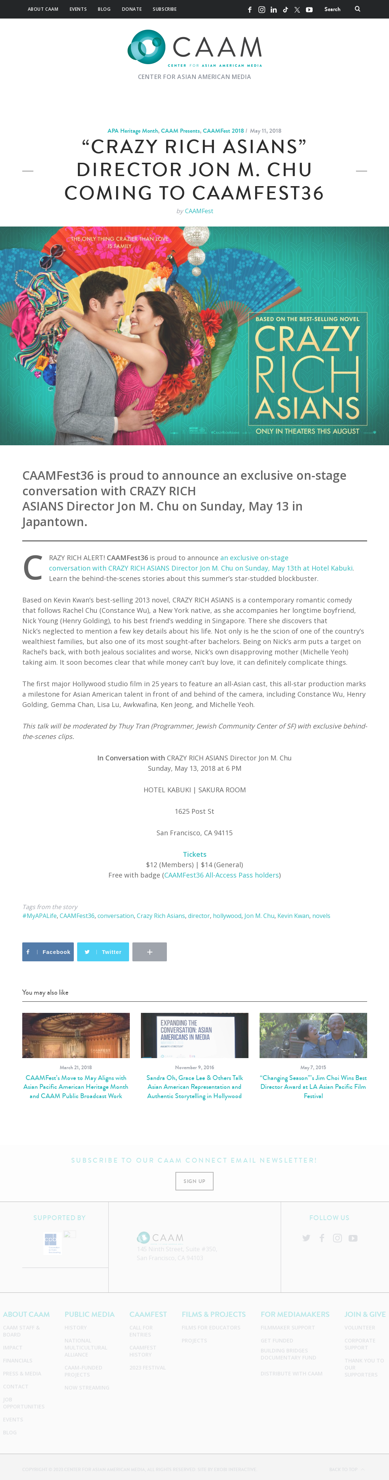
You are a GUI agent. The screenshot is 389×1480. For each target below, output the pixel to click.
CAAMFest (199, 211)
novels (321, 916)
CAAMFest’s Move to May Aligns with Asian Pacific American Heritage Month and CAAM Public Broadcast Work (75, 1086)
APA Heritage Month (133, 131)
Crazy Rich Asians (161, 916)
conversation (116, 916)
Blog (104, 9)
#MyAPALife (39, 916)
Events (78, 9)
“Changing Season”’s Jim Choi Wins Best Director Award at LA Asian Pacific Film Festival (313, 1086)
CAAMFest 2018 (223, 131)
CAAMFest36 (77, 916)
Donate (132, 9)
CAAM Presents (180, 131)
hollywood (227, 916)
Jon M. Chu (259, 916)
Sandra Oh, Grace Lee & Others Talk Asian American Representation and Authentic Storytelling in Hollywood (194, 1086)
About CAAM (43, 9)
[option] (76, 1056)
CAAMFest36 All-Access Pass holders (221, 875)
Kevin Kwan (293, 916)
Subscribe (165, 9)
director (199, 916)
